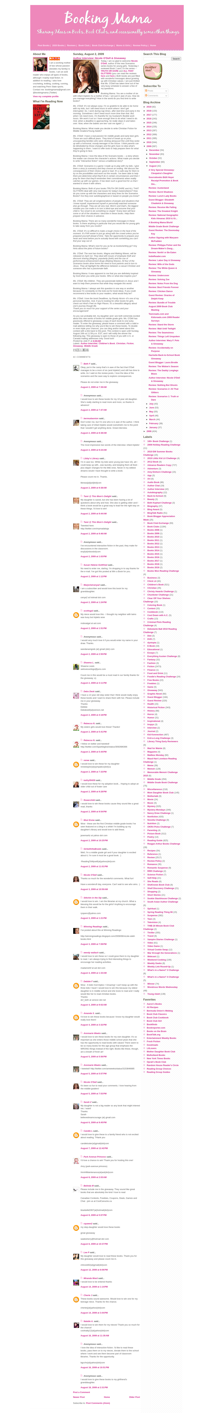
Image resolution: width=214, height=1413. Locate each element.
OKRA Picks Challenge (159, 827)
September (155, 162)
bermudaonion (91, 418)
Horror (150, 714)
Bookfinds (152, 1024)
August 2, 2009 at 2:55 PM (93, 654)
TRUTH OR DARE (110, 71)
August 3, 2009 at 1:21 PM (93, 918)
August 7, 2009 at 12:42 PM (94, 1148)
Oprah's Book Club (156, 1062)
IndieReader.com (157, 256)
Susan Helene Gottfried (95, 565)
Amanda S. (89, 1013)
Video (150, 943)
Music (150, 803)
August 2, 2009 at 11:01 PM (94, 866)
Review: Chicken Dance (161, 291)
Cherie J (88, 1295)
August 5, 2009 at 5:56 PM (93, 1056)
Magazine (152, 751)
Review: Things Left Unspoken (164, 336)
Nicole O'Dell (90, 875)
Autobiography (155, 492)
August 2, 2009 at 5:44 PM (93, 751)
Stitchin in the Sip (93, 897)
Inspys (150, 724)
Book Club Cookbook (158, 1017)
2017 (149, 115)
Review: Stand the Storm (161, 324)
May (151, 411)
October (153, 158)
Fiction (130, 343)
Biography (152, 506)
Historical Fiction (156, 707)
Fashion (151, 663)
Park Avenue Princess (95, 1157)
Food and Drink (155, 673)
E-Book (151, 646)
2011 (149, 138)
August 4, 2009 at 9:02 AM (94, 1005)
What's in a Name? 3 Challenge (163, 970)
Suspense (152, 915)
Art (148, 479)
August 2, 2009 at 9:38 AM (94, 487)
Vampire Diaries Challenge (160, 939)
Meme (150, 765)
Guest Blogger (154, 697)
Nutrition (151, 823)
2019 (149, 107)
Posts (149, 91)
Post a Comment (81, 1392)
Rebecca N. (89, 723)
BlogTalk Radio (155, 513)
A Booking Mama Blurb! (161, 222)
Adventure (152, 468)
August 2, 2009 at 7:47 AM (94, 410)
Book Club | (84, 45)
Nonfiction (152, 816)
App (149, 475)
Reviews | (72, 45)
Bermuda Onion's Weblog (160, 1011)
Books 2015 (153, 554)
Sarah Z (87, 1102)
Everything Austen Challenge (162, 656)
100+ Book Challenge (158, 441)
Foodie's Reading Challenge (161, 676)
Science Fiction (155, 874)
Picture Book (154, 833)
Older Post (134, 1397)
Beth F (87, 363)
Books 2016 (153, 557)
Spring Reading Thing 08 (160, 912)
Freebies (151, 683)
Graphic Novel (154, 693)
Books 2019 (153, 567)
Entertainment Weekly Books (161, 1038)
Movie (150, 799)
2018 (149, 111)
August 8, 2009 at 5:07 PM (93, 1215)
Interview (152, 727)
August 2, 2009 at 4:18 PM (93, 715)
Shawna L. (89, 662)
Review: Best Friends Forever (164, 287)
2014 (149, 126)
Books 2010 (153, 537)
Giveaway (78, 346)
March (152, 419)
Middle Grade (91, 346)
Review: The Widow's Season (164, 366)
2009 (149, 146)
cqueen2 (88, 1223)
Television (152, 922)
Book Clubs (153, 526)
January (153, 427)
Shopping (152, 891)
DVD (149, 639)
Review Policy (154, 861)
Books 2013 (153, 547)
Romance (152, 864)
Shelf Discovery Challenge (160, 888)
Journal (151, 731)
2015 (149, 122)
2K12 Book (152, 461)
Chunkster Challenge (158, 595)
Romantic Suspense (157, 867)
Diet (149, 635)
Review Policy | (140, 45)
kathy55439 (89, 780)
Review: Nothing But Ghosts (163, 385)
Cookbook (152, 612)
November (154, 154)
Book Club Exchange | (103, 45)
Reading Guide (155, 840)
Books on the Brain (156, 1031)
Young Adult (153, 994)
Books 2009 (153, 533)
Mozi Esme (89, 820)
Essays (151, 653)
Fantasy (151, 659)
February (154, 423)
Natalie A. (88, 1321)
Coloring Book (154, 605)
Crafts (150, 618)
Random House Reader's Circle (163, 1065)
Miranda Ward (91, 1278)
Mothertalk (152, 796)
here (103, 76)
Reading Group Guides (158, 1072)
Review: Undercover (159, 275)
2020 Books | (58, 45)
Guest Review (154, 700)
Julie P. (56, 58)
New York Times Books (158, 1058)
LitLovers (151, 1048)
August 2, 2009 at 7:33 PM (93, 771)
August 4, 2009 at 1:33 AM (94, 973)
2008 (149, 431)
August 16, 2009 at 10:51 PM (95, 1367)
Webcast (151, 956)
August (153, 166)
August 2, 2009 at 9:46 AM (94, 533)
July (151, 403)
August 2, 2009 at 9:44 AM (94, 513)
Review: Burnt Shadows (161, 192)
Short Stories (154, 895)
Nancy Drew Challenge (159, 813)
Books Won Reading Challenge (163, 571)
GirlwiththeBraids (92, 849)
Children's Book (107, 343)
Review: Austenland (159, 188)
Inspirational (153, 721)
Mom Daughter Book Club (160, 792)
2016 (149, 118)
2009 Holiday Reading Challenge (163, 445)
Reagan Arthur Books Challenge (163, 843)
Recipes (151, 850)
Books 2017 (153, 561)
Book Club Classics (157, 1014)
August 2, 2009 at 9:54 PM (93, 811)
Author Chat (153, 485)
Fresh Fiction (153, 1041)
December (154, 150)
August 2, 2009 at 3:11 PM (93, 683)
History (151, 711)
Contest (151, 608)
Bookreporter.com (156, 1027)
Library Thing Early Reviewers (162, 741)
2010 (149, 142)
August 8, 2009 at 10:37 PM (94, 1244)
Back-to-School (155, 496)
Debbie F (88, 981)
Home (153, 45)
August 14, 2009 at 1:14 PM (94, 1287)
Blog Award (153, 509)
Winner (151, 983)
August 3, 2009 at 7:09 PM (93, 944)
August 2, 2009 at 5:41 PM (93, 731)
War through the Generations (162, 953)
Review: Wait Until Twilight (162, 328)
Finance (151, 670)
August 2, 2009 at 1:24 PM (93, 602)
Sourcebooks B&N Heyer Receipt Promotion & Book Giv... (163, 180)
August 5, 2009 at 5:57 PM (93, 1073)
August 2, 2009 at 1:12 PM (93, 576)
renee (86, 760)
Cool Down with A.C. (157, 615)
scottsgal (88, 611)
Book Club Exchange (158, 523)
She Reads (152, 881)
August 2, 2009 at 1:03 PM (93, 556)
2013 (149, 130)
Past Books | (44, 45)
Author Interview (89, 343)
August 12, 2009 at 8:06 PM (94, 1269)
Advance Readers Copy (159, 465)
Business (152, 577)
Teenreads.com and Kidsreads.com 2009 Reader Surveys (164, 317)
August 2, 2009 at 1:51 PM (93, 628)
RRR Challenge (155, 871)
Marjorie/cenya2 (92, 585)
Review (151, 857)
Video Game (153, 946)
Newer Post (79, 1397)
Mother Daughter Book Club (161, 1051)
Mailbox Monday (155, 755)
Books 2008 (153, 530)
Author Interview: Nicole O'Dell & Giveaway (99, 58)
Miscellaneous (154, 789)
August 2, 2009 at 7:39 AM (94, 387)
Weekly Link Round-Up (159, 966)
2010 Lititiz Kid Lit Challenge (162, 458)
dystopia (151, 642)
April (152, 415)
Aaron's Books (154, 1004)
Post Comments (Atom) (98, 1403)
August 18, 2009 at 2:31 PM (94, 1387)
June (152, 407)
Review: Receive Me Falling (162, 207)
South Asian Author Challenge (162, 901)
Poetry (150, 837)
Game (150, 687)
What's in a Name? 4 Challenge (163, 977)
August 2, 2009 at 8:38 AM (94, 433)
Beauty (151, 499)
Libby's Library (91, 458)
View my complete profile (46, 96)
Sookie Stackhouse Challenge (162, 898)
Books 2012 (153, 543)
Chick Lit (151, 581)
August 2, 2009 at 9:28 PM (93, 791)
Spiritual (151, 908)
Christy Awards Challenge (160, 591)
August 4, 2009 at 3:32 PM (93, 1025)
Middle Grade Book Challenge (164, 226)
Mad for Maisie (154, 748)
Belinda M (89, 1185)
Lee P (86, 1252)
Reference (152, 854)
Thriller (151, 932)
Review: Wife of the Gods (161, 264)
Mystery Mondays (156, 809)
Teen (149, 919)
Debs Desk (89, 691)
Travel (150, 936)
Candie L (88, 1131)
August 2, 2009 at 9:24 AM (94, 450)
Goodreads (152, 1045)
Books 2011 (153, 540)
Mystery (151, 806)
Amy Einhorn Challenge (159, 472)
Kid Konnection (155, 734)
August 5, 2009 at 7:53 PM (93, 1093)
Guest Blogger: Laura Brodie (163, 362)
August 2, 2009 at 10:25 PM (94, 840)
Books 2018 (153, 564)
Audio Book (153, 482)
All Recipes (152, 1007)
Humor (150, 717)
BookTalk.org (153, 1034)
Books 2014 (153, 550)
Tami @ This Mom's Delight (97, 496)
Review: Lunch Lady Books (162, 196)
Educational (153, 649)
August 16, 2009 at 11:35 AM (95, 1335)
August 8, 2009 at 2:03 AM (94, 1177)
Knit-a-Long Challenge (158, 738)
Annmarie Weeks (92, 1033)
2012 (149, 134)
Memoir (151, 769)
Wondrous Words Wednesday (162, 987)
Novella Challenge (156, 820)
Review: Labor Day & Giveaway (164, 260)
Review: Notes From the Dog (163, 283)
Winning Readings (93, 926)
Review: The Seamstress (161, 332)
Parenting (152, 830)
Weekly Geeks (154, 963)
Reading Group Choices (159, 1069)
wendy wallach (91, 952)
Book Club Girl (154, 1021)
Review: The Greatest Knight (163, 211)
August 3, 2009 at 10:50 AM (94, 889)
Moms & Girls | (123, 45)
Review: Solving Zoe (159, 279)
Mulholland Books (156, 1055)
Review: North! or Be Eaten (162, 252)
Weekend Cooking (156, 959)
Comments (151, 95)
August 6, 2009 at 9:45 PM (93, 1122)
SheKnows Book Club (158, 885)
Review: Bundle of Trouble (162, 302)
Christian (120, 343)
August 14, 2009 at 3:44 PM (94, 1313)
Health (150, 704)
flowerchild (89, 800)
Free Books (153, 680)
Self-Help (152, 878)
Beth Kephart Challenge (159, 503)
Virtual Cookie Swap (157, 949)
